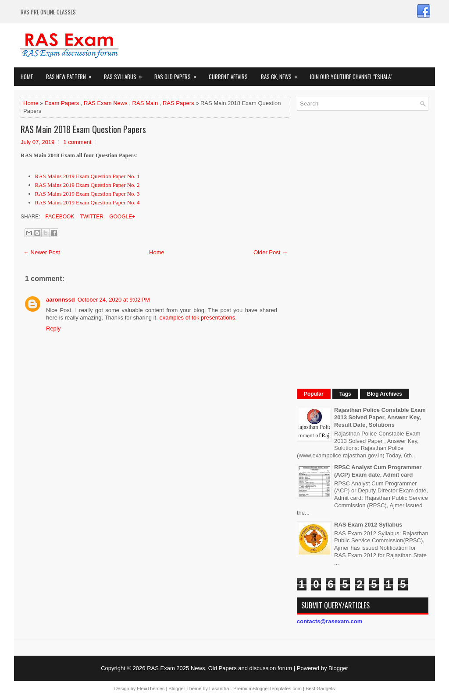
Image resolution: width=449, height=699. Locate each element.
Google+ (121, 217)
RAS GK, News (282, 74)
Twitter (90, 217)
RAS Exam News (106, 103)
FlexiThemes (150, 688)
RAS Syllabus (126, 74)
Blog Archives (384, 394)
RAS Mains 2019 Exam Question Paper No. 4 (87, 202)
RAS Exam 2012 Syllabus (368, 524)
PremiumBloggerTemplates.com (267, 688)
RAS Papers (178, 103)
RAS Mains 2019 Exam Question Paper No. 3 (87, 193)
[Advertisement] (362, 248)
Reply (53, 328)
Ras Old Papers (178, 74)
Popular (314, 394)
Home (27, 76)
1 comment (77, 142)
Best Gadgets (320, 688)
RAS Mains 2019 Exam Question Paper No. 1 (87, 176)
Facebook (59, 217)
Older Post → (270, 252)
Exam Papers (62, 103)
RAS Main (145, 103)
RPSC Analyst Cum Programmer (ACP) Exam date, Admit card (378, 471)
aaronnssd (60, 299)
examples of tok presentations (197, 317)
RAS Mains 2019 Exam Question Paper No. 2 (87, 185)
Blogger (338, 668)
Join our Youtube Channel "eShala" (351, 76)
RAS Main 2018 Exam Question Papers (83, 129)
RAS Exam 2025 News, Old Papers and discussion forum (219, 668)
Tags (345, 394)
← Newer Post (41, 252)
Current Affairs (228, 76)
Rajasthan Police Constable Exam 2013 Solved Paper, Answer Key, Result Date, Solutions (380, 417)
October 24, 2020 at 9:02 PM (114, 299)
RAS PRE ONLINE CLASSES (48, 11)
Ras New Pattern (71, 74)
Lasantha (219, 688)
